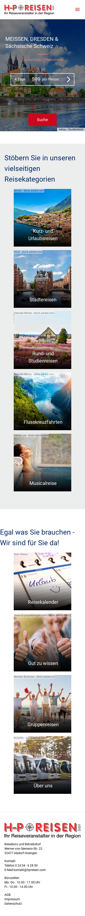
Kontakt (9, 861)
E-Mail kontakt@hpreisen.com (25, 870)
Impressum (12, 899)
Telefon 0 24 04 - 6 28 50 (21, 865)
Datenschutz (13, 903)
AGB (7, 894)
